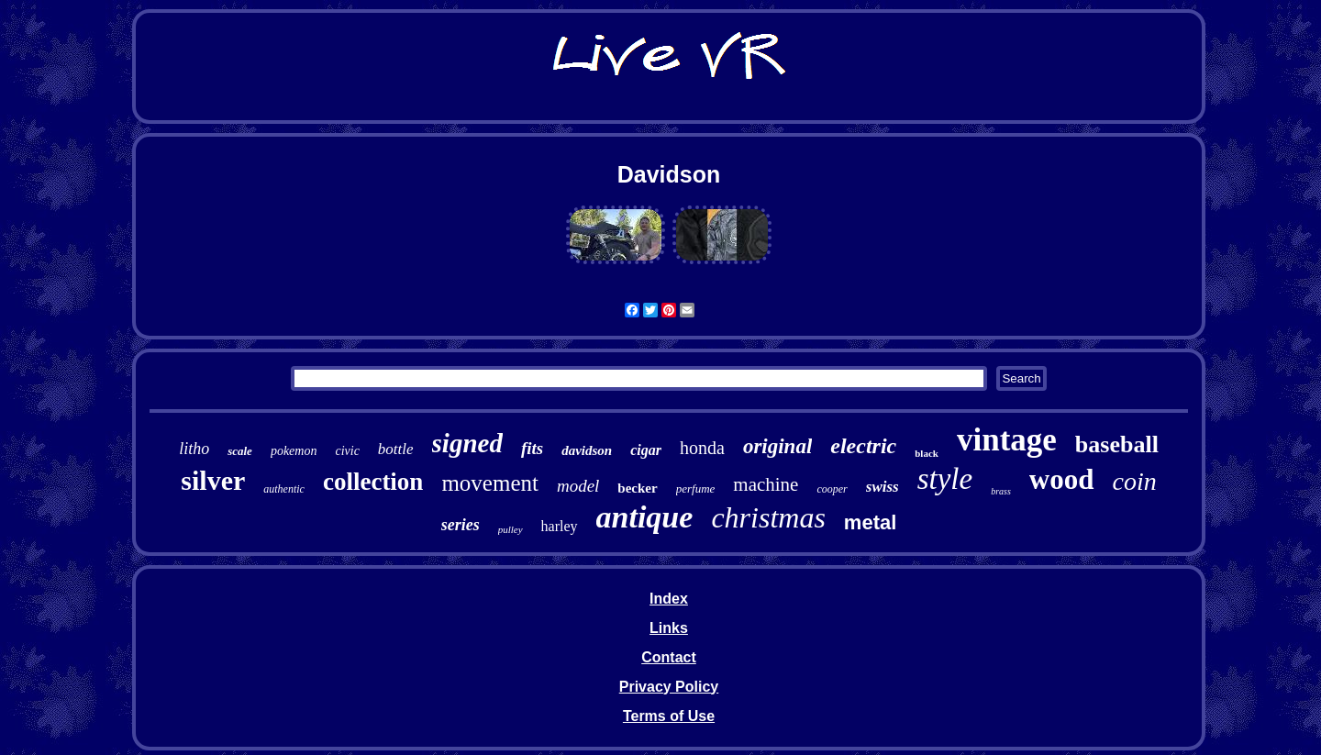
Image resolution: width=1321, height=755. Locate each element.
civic (347, 451)
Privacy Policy (669, 686)
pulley (510, 529)
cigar (645, 450)
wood (1061, 479)
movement (489, 483)
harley (559, 526)
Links (668, 628)
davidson (586, 450)
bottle (396, 449)
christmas (768, 517)
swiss (882, 486)
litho (194, 448)
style (944, 478)
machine (765, 484)
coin (1135, 481)
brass (1001, 491)
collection (373, 481)
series (460, 525)
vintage (1007, 440)
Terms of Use (669, 716)
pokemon (294, 451)
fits (532, 448)
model (578, 485)
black (926, 453)
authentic (284, 489)
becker (637, 488)
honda (702, 448)
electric (863, 446)
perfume (696, 488)
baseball (1117, 444)
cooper (831, 489)
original (777, 446)
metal (870, 522)
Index (668, 598)
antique (645, 517)
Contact (668, 657)
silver (213, 480)
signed (467, 443)
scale (240, 451)
